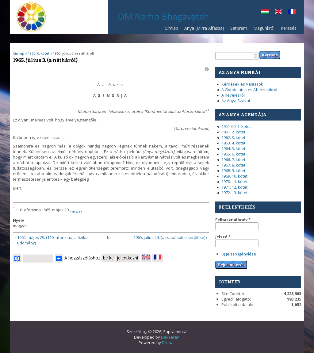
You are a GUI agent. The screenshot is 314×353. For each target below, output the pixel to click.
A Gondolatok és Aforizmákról (249, 89)
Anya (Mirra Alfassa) (204, 28)
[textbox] (236, 56)
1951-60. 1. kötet (236, 126)
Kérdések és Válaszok (242, 84)
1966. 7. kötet (233, 159)
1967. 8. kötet (233, 165)
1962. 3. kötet (233, 137)
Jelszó (223, 237)
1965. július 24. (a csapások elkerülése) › (170, 237)
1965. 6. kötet (38, 53)
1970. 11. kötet (234, 181)
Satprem (237, 29)
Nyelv (18, 220)
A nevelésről (233, 95)
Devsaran (170, 337)
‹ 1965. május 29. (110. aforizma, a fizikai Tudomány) (52, 240)
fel (109, 237)
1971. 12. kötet (234, 187)
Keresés (289, 28)
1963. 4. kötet (233, 143)
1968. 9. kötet (233, 170)
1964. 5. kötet (233, 148)
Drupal (168, 342)
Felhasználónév (233, 219)
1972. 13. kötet (234, 192)
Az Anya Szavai (235, 100)
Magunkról (263, 28)
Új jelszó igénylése (238, 254)
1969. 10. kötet (234, 176)
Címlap (171, 28)
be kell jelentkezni (120, 258)
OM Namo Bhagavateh (163, 16)
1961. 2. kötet (233, 132)
